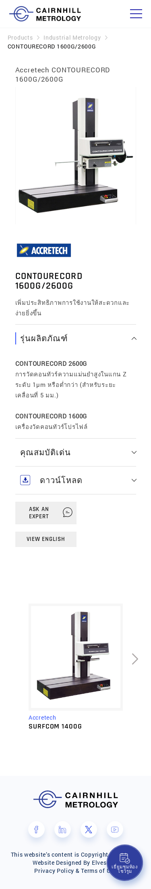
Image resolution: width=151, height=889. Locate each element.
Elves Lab (105, 862)
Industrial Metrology (72, 37)
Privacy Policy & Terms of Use (75, 870)
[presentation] (135, 671)
